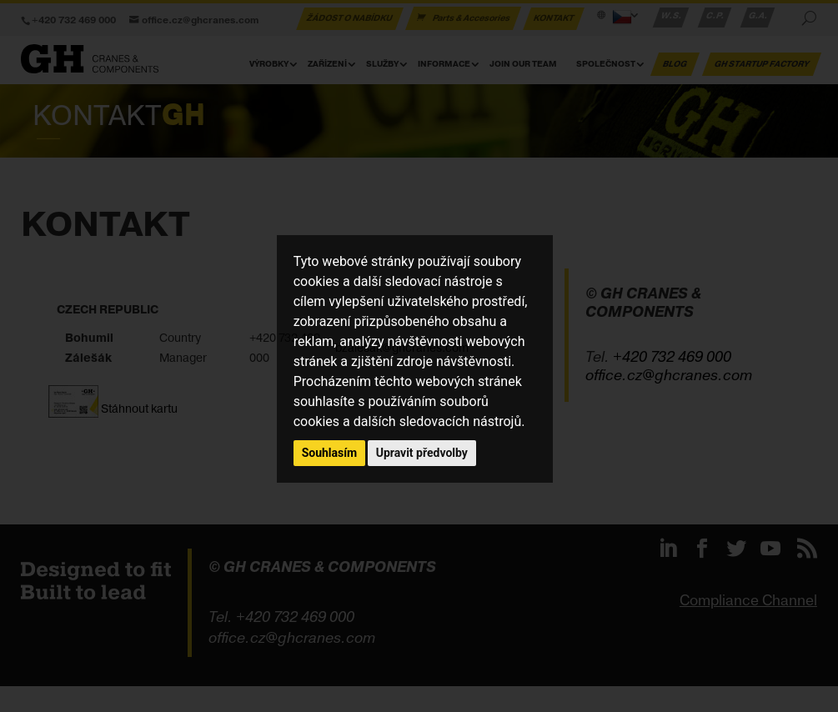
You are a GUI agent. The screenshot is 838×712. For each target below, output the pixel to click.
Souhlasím (330, 452)
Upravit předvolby (422, 452)
